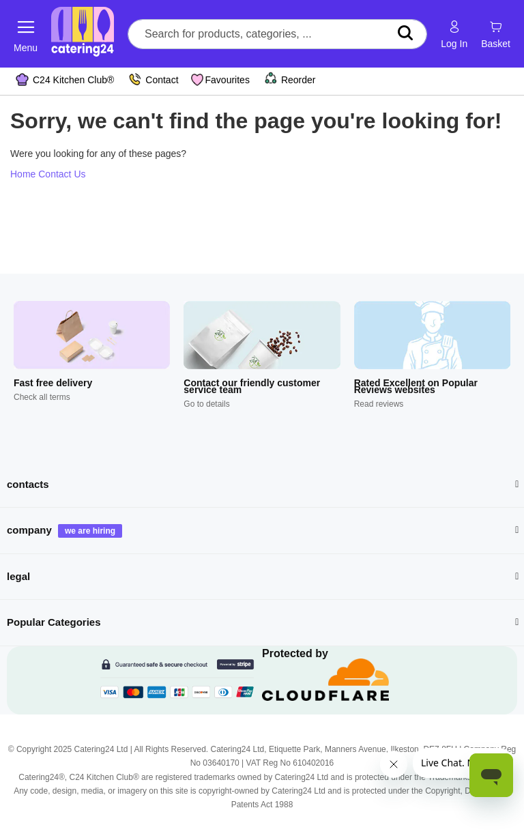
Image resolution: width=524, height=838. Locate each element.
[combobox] (277, 34)
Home (22, 174)
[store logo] (82, 34)
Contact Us (61, 174)
